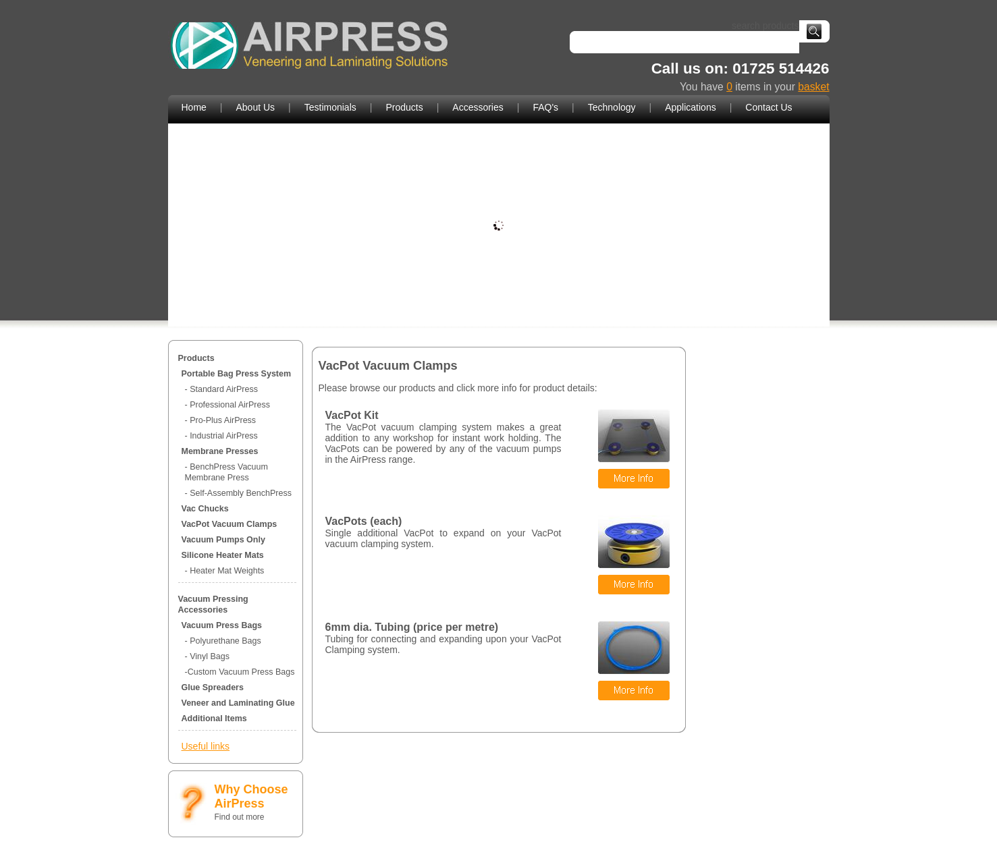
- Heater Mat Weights (225, 570)
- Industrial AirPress (221, 436)
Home (194, 107)
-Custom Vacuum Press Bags (240, 672)
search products (762, 25)
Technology (612, 107)
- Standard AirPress (221, 389)
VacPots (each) (363, 521)
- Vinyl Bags (207, 656)
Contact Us (768, 107)
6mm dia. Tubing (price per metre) (412, 627)
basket (813, 86)
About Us (255, 107)
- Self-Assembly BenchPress (238, 493)
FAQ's (545, 107)
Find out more (240, 817)
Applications (690, 107)
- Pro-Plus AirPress (221, 420)
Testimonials (330, 107)
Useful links (206, 746)
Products (404, 107)
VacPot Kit (352, 415)
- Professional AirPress (227, 405)
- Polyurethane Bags (223, 641)
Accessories (477, 107)
